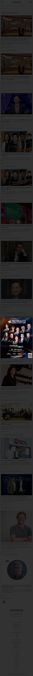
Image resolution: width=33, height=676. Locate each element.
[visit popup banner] (16, 338)
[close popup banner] (31, 319)
